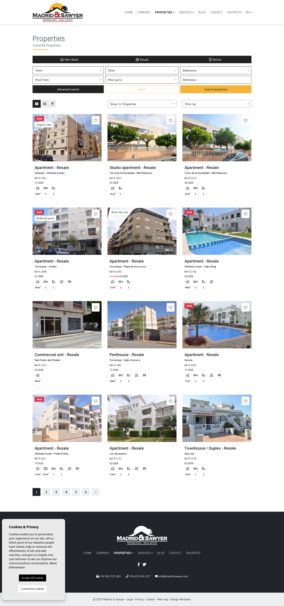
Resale (142, 59)
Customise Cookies (32, 588)
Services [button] (186, 12)
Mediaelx (185, 599)
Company (143, 12)
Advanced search (68, 89)
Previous (37, 137)
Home (129, 12)
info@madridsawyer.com (171, 576)
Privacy (139, 599)
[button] (142, 104)
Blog (202, 12)
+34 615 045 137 (138, 576)
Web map (162, 599)
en (248, 12)
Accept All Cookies (32, 578)
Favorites (234, 12)
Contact (216, 12)
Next (97, 137)
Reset (142, 89)
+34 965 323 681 (108, 576)
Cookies (150, 599)
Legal (130, 599)
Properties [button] (165, 12)
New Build (69, 59)
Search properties (216, 89)
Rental (215, 59)
